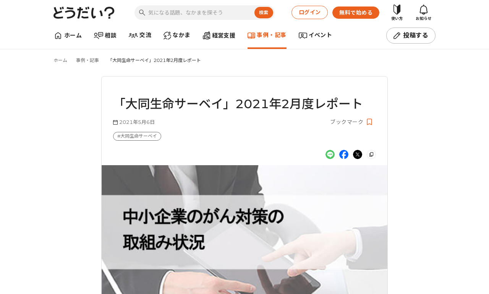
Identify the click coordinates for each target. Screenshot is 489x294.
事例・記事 (87, 60)
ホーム (60, 60)
